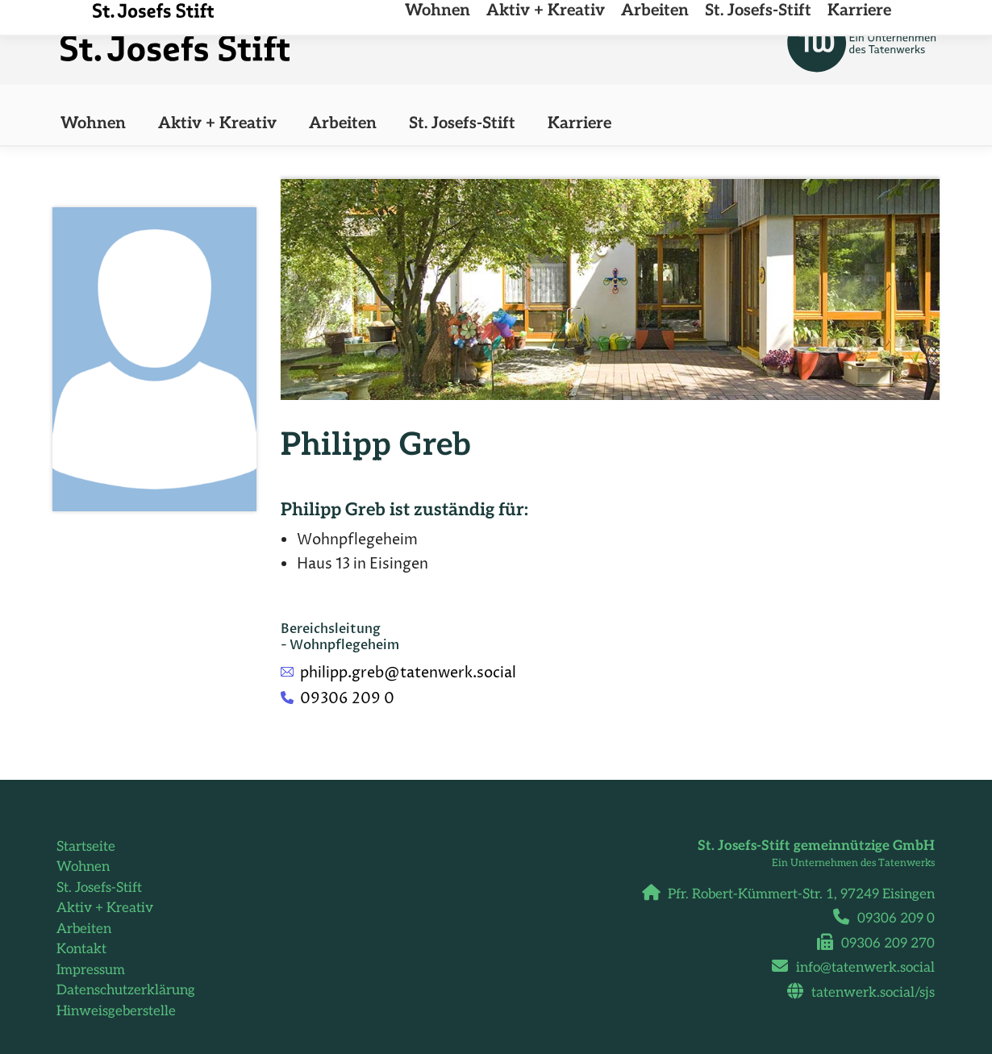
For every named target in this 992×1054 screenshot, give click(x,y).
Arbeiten (83, 929)
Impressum (90, 970)
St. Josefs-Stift (99, 888)
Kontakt (81, 949)
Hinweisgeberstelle (116, 1011)
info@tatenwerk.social (859, 968)
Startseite (85, 847)
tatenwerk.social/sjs (867, 993)
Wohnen (83, 867)
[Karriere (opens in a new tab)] (579, 123)
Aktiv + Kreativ (104, 908)
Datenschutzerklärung (125, 990)
